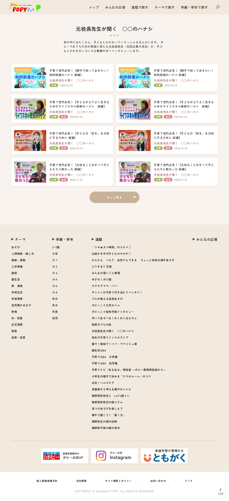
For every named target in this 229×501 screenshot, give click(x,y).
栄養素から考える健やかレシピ (111, 391)
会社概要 (80, 483)
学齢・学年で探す (194, 7)
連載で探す (139, 7)
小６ (55, 294)
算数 (14, 333)
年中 (55, 300)
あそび (15, 249)
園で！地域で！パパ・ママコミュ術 (114, 345)
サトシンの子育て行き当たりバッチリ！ (117, 294)
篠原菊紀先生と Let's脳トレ (111, 397)
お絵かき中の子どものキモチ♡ (111, 255)
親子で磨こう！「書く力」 (109, 417)
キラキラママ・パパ (104, 287)
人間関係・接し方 (22, 255)
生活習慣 (17, 326)
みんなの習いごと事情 (106, 275)
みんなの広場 (115, 7)
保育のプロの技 (102, 326)
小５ (55, 287)
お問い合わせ (162, 483)
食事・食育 (18, 339)
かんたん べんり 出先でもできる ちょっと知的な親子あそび (133, 262)
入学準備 (17, 268)
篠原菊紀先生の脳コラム (107, 404)
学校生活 (17, 294)
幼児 (55, 320)
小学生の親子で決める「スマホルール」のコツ (121, 378)
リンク (193, 483)
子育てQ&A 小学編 (105, 358)
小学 (55, 255)
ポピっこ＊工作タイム (106, 307)
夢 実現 (17, 287)
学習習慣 (17, 300)
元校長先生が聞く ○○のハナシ (113, 333)
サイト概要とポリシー (119, 483)
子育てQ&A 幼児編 (105, 365)
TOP (220, 493)
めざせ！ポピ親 (102, 281)
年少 (55, 307)
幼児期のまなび (21, 307)
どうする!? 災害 (102, 268)
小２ (55, 268)
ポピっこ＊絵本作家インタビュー (113, 313)
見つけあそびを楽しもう (107, 410)
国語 (14, 275)
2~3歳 (56, 249)
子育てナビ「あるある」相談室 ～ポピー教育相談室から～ (129, 371)
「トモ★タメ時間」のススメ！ (111, 249)
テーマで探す (165, 7)
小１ (55, 262)
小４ (55, 281)
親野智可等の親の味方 (106, 430)
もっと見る (114, 199)
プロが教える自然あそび (107, 300)
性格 (14, 313)
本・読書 (17, 320)
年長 (55, 313)
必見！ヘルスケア (103, 384)
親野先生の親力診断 (104, 423)
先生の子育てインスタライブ (110, 339)
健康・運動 (18, 262)
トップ (94, 7)
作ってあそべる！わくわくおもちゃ (114, 320)
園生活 (15, 281)
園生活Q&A (99, 352)
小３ (55, 275)
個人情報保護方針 (43, 483)
